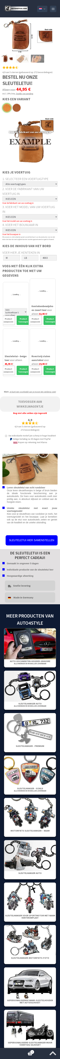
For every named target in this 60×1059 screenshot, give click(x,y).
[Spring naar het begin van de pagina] (52, 1052)
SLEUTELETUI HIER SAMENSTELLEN (31, 540)
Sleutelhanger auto (30, 704)
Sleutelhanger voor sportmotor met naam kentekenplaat (30, 916)
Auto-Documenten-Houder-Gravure (30, 662)
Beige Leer (7, 108)
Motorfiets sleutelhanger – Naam (30, 830)
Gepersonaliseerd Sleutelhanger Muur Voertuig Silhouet (30, 1043)
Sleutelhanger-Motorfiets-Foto (30, 957)
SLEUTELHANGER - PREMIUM (30, 746)
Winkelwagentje (17, 1051)
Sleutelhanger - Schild (30, 789)
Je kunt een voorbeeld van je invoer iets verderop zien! (32, 391)
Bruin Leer (17, 108)
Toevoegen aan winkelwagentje (30, 404)
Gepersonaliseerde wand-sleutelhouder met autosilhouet (30, 1001)
